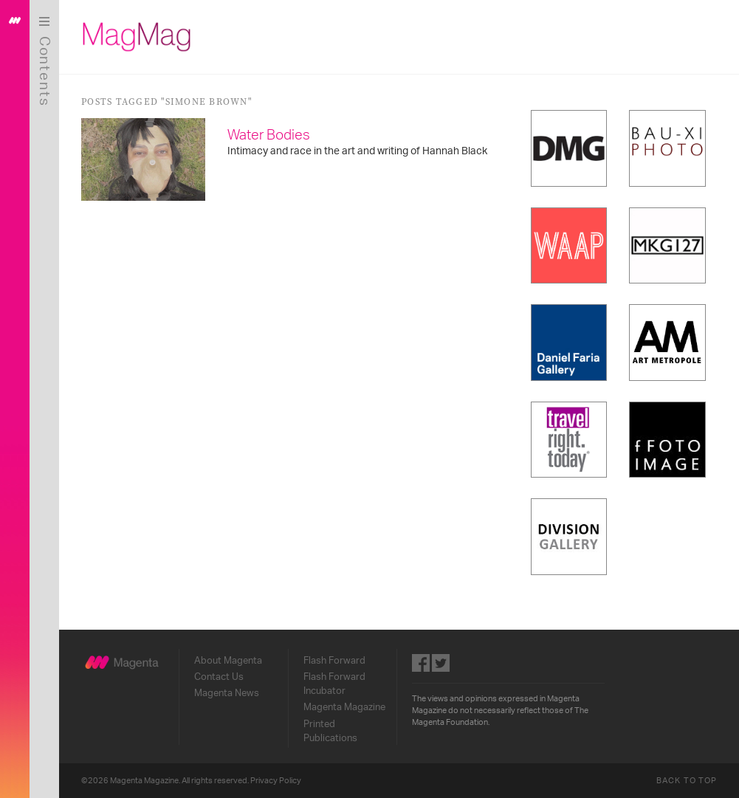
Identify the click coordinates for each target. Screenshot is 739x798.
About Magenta (228, 661)
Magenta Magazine (344, 707)
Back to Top (686, 781)
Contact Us (219, 677)
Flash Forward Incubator (334, 684)
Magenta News (226, 693)
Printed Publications (330, 731)
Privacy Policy (275, 781)
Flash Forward (334, 661)
